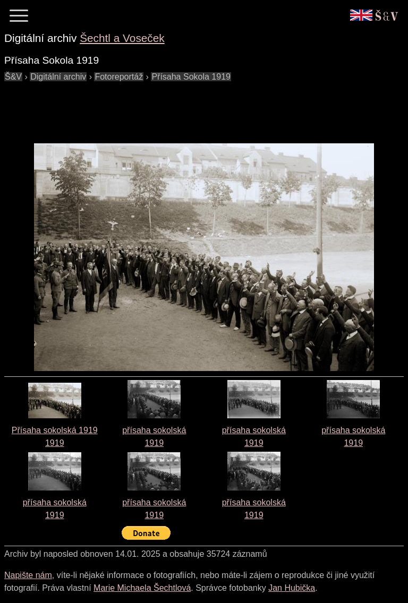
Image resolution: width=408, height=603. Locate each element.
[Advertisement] (197, 107)
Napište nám (28, 575)
